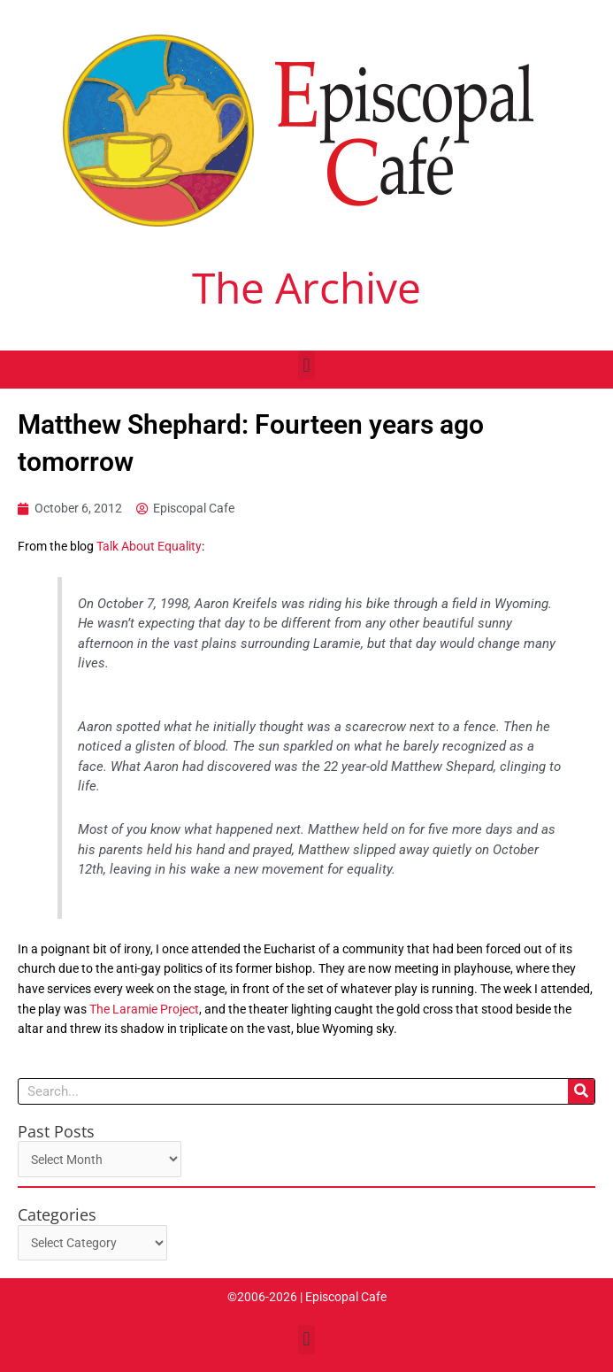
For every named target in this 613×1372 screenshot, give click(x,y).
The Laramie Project (144, 1009)
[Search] (581, 1091)
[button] (306, 365)
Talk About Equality (149, 546)
